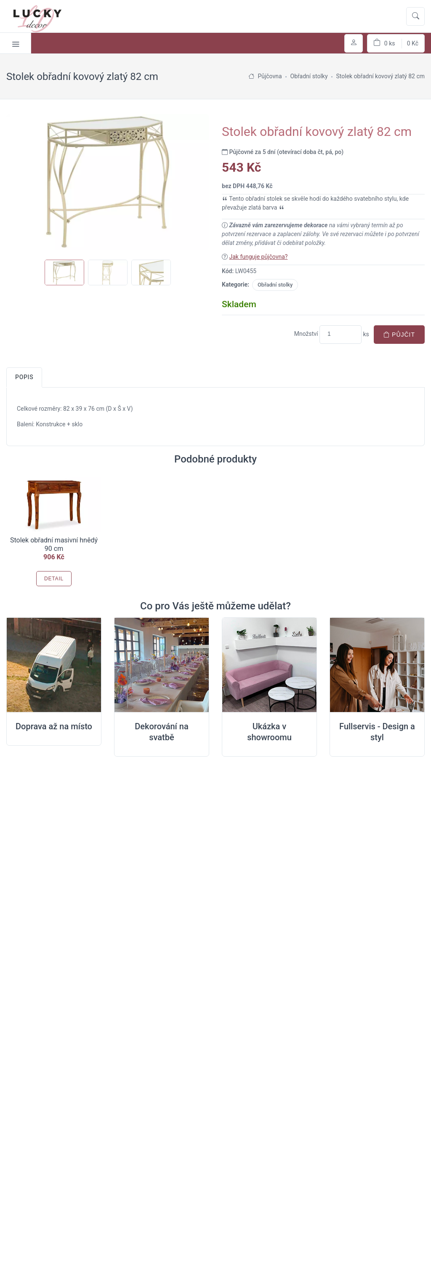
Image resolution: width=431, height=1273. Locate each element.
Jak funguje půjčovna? (258, 256)
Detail (54, 579)
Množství (306, 333)
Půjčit (399, 334)
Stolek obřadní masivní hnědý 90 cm (54, 544)
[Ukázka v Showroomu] (269, 665)
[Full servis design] (377, 665)
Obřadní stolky (275, 285)
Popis (24, 377)
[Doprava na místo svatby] (54, 665)
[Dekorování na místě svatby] (161, 665)
